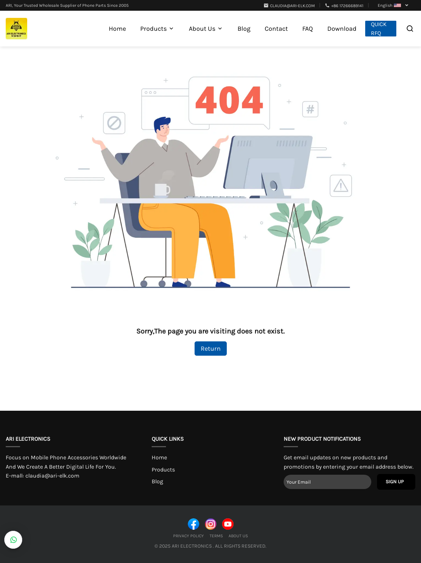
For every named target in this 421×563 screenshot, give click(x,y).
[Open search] (410, 28)
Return (211, 348)
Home (159, 457)
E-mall (42, 475)
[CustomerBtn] (13, 540)
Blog (157, 481)
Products (163, 469)
